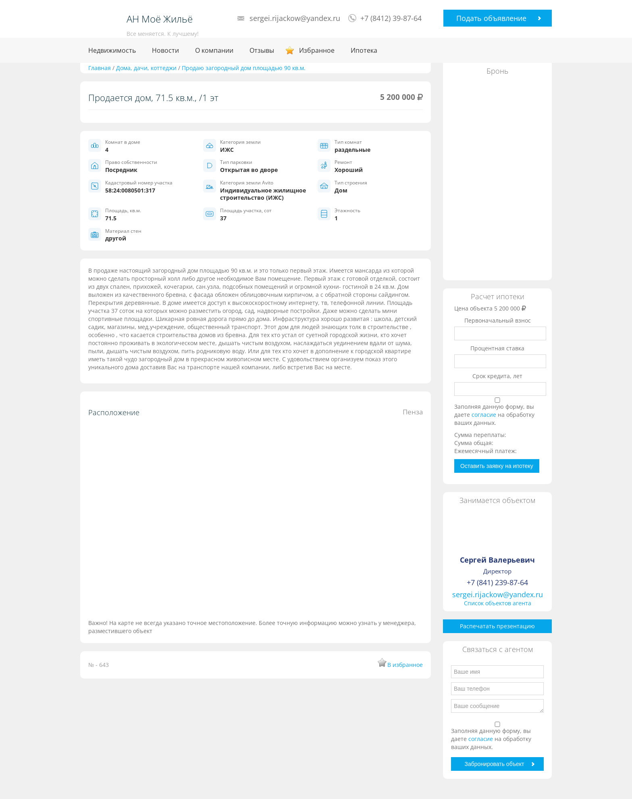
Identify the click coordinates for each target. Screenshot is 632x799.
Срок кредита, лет (497, 376)
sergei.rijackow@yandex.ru (294, 18)
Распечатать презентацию (497, 626)
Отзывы (261, 50)
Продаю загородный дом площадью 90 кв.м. (244, 68)
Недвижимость (112, 50)
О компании (214, 50)
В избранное (405, 665)
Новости (165, 50)
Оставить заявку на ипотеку (496, 466)
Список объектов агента (497, 603)
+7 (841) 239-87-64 (497, 582)
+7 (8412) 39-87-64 (391, 18)
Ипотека (364, 50)
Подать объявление (491, 18)
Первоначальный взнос (497, 320)
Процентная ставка (497, 348)
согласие (485, 414)
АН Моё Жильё (160, 19)
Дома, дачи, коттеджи (146, 68)
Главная (99, 68)
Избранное (317, 50)
